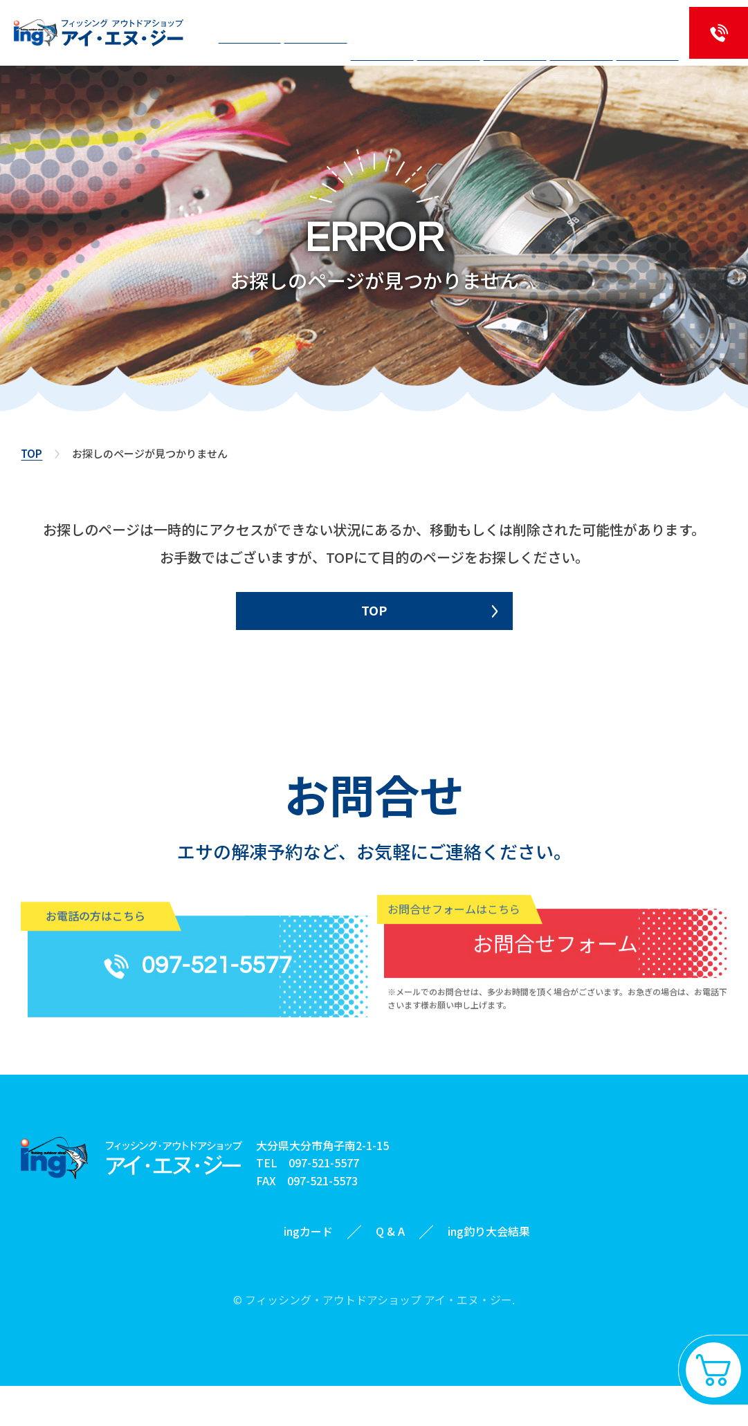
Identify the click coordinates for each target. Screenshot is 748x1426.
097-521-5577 (324, 1203)
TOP (31, 453)
